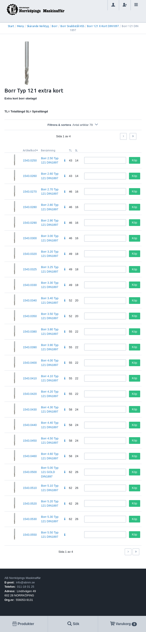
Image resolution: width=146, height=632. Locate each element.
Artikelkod (29, 150)
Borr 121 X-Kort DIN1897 (103, 26)
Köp (134, 160)
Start (11, 26)
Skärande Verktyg (38, 26)
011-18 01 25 (25, 586)
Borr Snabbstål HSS (72, 26)
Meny (20, 26)
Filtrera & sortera (72, 125)
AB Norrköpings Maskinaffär (22, 578)
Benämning (48, 150)
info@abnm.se (25, 582)
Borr (55, 26)
